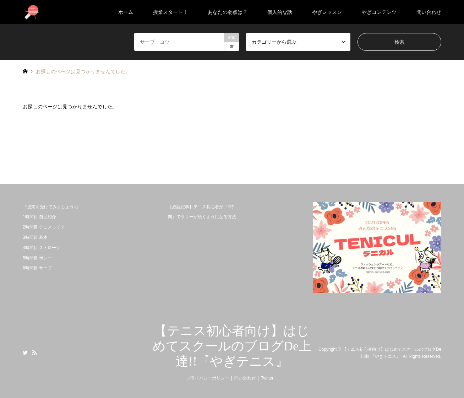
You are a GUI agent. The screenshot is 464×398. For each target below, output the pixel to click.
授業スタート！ (170, 12)
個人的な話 (279, 12)
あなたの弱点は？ (227, 12)
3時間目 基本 (35, 237)
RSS (34, 352)
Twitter (25, 352)
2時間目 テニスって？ (44, 227)
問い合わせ (428, 12)
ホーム (125, 12)
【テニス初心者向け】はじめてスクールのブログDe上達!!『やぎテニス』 (232, 346)
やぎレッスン (327, 12)
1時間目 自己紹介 (39, 216)
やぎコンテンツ (379, 12)
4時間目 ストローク (41, 247)
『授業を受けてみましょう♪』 (51, 206)
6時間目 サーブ (37, 267)
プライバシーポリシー (207, 378)
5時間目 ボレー (37, 258)
